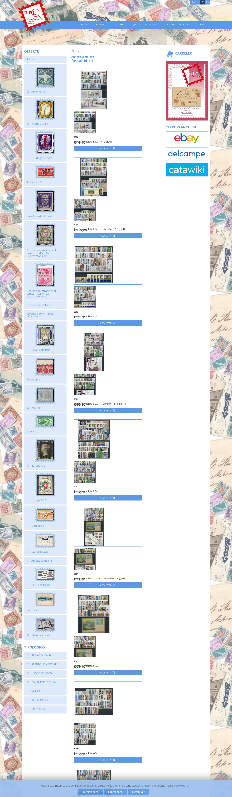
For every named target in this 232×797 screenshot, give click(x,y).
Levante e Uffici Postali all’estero (40, 299)
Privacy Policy (69, 790)
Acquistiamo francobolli (144, 24)
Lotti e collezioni (41, 568)
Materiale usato (41, 619)
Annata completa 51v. (88, 370)
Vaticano (32, 415)
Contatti (202, 24)
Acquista (94, 131)
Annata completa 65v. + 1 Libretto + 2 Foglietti (89, 538)
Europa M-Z (38, 484)
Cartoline (32, 594)
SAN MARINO (39, 684)
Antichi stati (38, 75)
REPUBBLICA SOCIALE (44, 648)
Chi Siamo (99, 24)
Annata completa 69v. (133, 536)
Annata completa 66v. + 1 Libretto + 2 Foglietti (133, 117)
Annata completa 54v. (133, 621)
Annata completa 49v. (133, 370)
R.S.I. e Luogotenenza (39, 142)
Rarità (30, 43)
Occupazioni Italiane (39, 289)
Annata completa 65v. (133, 452)
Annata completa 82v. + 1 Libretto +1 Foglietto (133, 202)
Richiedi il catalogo (69, 762)
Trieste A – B (34, 166)
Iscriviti (191, 725)
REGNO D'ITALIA (41, 639)
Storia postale (39, 535)
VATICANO (37, 675)
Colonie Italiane (40, 334)
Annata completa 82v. (88, 285)
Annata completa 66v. (88, 200)
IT (203, 2)
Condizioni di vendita (178, 24)
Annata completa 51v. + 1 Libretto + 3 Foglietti (133, 287)
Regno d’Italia (39, 107)
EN (207, 2)
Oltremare (37, 509)
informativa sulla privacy (150, 727)
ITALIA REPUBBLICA (43, 666)
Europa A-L (38, 449)
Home (84, 24)
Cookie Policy (83, 790)
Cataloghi (117, 24)
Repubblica (33, 363)
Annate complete (41, 544)
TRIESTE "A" (38, 693)
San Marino (34, 391)
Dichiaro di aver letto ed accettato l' (152, 725)
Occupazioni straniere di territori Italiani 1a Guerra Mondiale (41, 237)
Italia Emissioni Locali (39, 200)
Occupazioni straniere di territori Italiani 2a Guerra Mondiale (41, 277)
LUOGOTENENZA (42, 657)
